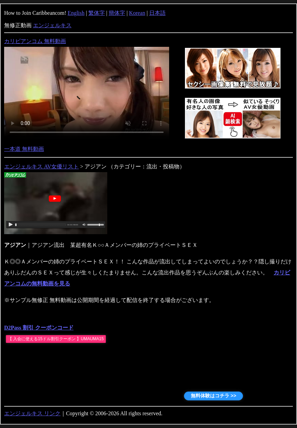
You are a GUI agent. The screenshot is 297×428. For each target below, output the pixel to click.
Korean (137, 13)
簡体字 (117, 13)
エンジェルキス (52, 25)
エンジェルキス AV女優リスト (41, 166)
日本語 (157, 13)
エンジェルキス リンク (32, 413)
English (76, 13)
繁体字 (96, 13)
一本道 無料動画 (24, 149)
